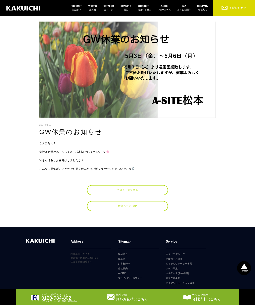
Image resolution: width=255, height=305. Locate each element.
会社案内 (123, 268)
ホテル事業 (172, 268)
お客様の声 (124, 263)
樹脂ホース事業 (174, 259)
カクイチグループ (175, 254)
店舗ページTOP (127, 205)
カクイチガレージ (23, 8)
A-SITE (122, 273)
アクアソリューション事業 (180, 283)
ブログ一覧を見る (127, 190)
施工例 (121, 259)
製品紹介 (123, 254)
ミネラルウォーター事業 (179, 263)
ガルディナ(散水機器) (177, 273)
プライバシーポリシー (130, 278)
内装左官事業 (173, 278)
